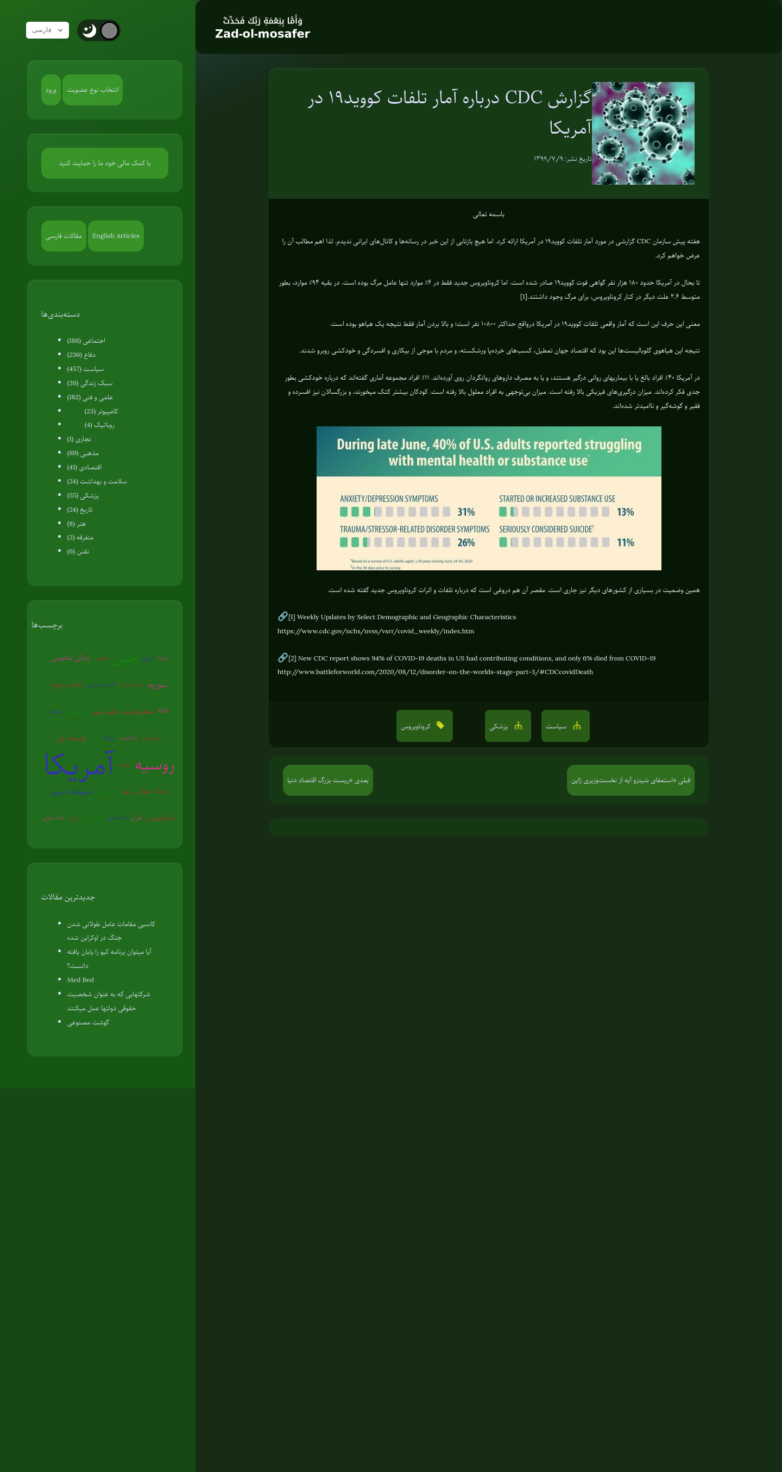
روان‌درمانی (106, 790)
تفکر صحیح (66, 684)
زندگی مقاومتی (70, 658)
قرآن (135, 817)
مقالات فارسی (64, 236)
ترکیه (162, 657)
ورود (51, 90)
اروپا (94, 737)
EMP (163, 710)
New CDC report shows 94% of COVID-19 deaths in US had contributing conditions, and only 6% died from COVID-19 (476, 658)
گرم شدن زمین (100, 684)
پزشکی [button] (499, 726)
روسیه (155, 764)
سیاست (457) (85, 369)
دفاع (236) (81, 355)
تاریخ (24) (80, 509)
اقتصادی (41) (84, 467)
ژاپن (73, 817)
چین (125, 657)
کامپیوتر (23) (101, 411)
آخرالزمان (128, 737)
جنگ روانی (54, 817)
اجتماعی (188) (86, 341)
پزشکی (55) (83, 495)
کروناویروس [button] (416, 726)
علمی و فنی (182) (90, 397)
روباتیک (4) (100, 425)
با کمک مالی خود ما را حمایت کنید (105, 163)
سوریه (157, 684)
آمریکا (79, 764)
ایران (147, 658)
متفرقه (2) (80, 537)
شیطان (56, 710)
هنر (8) (76, 524)
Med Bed (80, 980)
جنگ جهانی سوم (145, 791)
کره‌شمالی (117, 817)
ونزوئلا (109, 737)
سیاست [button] (557, 726)
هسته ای (71, 737)
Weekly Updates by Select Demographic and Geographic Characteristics (406, 617)
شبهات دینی (71, 790)
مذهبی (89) (83, 453)
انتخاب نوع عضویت (92, 90)
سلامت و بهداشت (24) (97, 481)
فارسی (50, 30)
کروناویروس (160, 817)
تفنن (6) (78, 551)
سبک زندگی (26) (90, 383)
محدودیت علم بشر (123, 711)
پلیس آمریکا (131, 684)
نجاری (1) (79, 439)
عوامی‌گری (152, 737)
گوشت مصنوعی (88, 1022)
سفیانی (101, 657)
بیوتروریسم (92, 817)
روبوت (125, 764)
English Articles (116, 236)
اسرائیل (77, 711)
